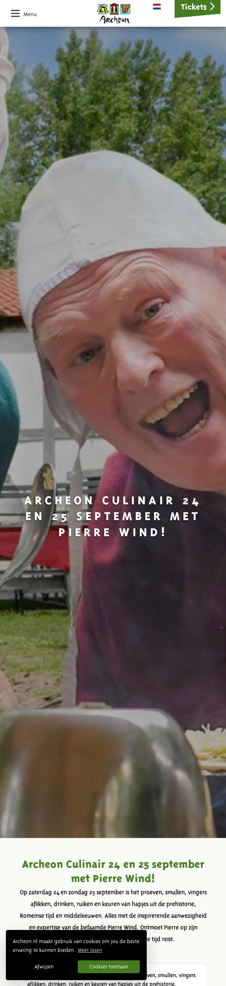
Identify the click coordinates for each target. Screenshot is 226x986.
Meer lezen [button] (90, 950)
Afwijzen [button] (44, 967)
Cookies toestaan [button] (109, 967)
